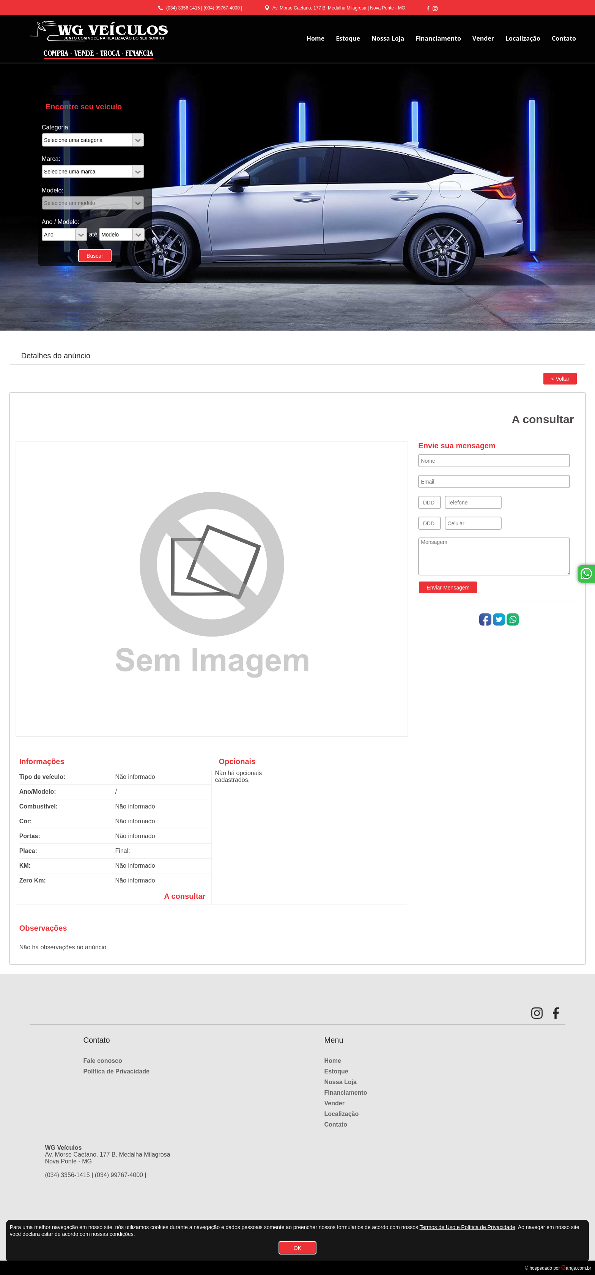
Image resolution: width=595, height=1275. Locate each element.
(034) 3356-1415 (183, 8)
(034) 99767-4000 (222, 8)
